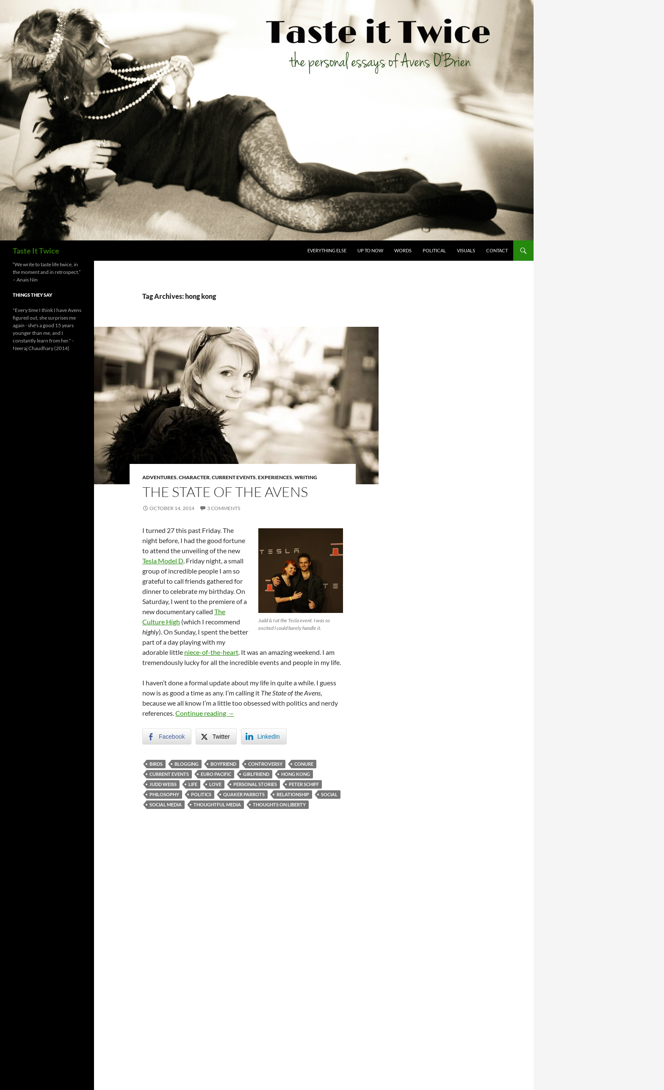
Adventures (159, 477)
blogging (186, 764)
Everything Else (326, 250)
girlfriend (256, 774)
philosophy (164, 794)
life (192, 784)
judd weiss (163, 784)
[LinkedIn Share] (264, 737)
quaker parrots (244, 794)
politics (201, 794)
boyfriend (223, 764)
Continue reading (204, 713)
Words (403, 250)
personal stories (255, 784)
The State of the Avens (225, 491)
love (215, 784)
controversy (265, 764)
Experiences (275, 477)
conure (303, 764)
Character (194, 477)
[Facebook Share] (166, 737)
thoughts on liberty (279, 804)
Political (434, 250)
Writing (305, 477)
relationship (293, 794)
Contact (497, 250)
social (329, 794)
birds (156, 764)
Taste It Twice (36, 250)
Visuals (466, 250)
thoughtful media (217, 804)
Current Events (234, 477)
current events (169, 774)
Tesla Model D (162, 561)
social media (165, 804)
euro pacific (216, 774)
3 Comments (223, 508)
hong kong (295, 774)
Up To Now (370, 250)
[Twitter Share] (216, 737)
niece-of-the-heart (211, 652)
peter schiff (304, 784)
